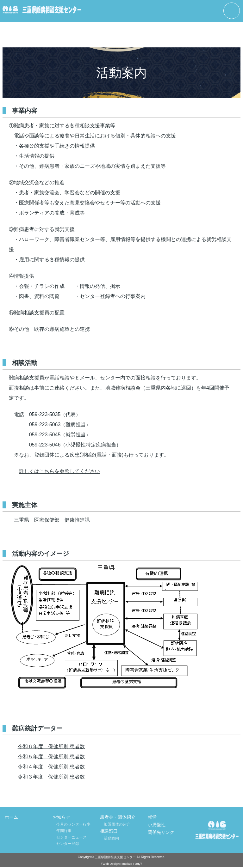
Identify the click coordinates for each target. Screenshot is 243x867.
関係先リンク (161, 832)
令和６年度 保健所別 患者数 (51, 746)
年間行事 (64, 830)
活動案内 (111, 838)
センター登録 (67, 843)
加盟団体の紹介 (117, 824)
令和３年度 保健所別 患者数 (51, 776)
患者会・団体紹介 (117, 817)
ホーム (11, 817)
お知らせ (61, 817)
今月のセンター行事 (73, 824)
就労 (152, 817)
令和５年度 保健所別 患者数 (51, 756)
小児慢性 (156, 824)
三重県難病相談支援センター (115, 857)
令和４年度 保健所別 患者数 (51, 766)
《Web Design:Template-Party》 (121, 863)
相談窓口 (109, 831)
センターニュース (71, 837)
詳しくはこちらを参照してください (59, 471)
